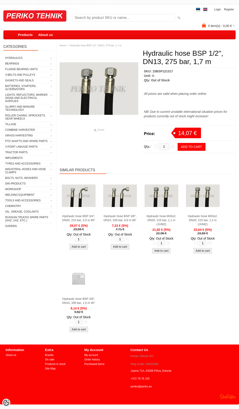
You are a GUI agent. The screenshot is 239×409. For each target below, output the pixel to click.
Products (25, 35)
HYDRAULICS (13, 58)
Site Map (50, 368)
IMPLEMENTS (14, 158)
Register (229, 9)
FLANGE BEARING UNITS (21, 69)
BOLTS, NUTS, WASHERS (21, 178)
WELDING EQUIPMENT (20, 194)
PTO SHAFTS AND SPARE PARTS (26, 141)
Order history (92, 359)
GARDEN (11, 226)
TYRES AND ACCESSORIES (22, 163)
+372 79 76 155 (140, 378)
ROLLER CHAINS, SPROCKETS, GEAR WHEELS (25, 117)
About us (45, 35)
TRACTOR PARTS (16, 152)
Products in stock (55, 364)
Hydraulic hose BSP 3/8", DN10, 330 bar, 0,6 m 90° (119, 218)
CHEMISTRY (13, 206)
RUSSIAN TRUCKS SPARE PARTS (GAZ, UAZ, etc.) (26, 219)
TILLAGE (10, 124)
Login (217, 9)
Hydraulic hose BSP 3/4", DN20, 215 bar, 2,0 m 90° (78, 218)
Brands (49, 355)
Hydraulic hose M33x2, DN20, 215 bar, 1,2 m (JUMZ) (203, 220)
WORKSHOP (13, 189)
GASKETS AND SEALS (19, 80)
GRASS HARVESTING (19, 135)
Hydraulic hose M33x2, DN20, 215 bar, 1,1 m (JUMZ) (161, 220)
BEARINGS (12, 63)
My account (91, 355)
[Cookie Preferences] (6, 403)
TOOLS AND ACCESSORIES (23, 200)
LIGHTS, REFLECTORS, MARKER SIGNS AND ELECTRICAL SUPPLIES (26, 98)
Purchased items (94, 364)
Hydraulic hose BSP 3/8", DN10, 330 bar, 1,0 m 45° (78, 301)
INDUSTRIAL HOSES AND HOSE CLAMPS (25, 171)
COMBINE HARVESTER (20, 129)
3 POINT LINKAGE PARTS (21, 146)
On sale (49, 359)
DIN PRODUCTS (15, 183)
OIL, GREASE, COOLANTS (22, 211)
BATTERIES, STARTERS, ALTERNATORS (20, 87)
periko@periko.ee (141, 386)
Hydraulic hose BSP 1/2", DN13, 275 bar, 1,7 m (96, 45)
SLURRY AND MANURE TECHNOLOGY (20, 108)
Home (63, 45)
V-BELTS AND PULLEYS (20, 74)
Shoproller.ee (228, 396)
